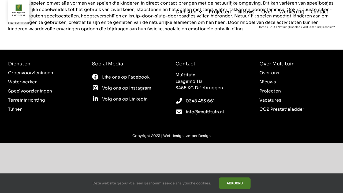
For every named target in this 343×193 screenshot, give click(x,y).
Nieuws (267, 82)
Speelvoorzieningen (30, 91)
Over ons (269, 73)
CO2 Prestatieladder (281, 109)
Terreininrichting (26, 100)
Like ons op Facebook (126, 77)
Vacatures (270, 100)
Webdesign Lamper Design (187, 135)
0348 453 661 (200, 101)
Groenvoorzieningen (30, 73)
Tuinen (15, 109)
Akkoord (235, 183)
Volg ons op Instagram (126, 88)
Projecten (270, 91)
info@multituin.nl (205, 112)
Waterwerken (23, 82)
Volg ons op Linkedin (125, 99)
